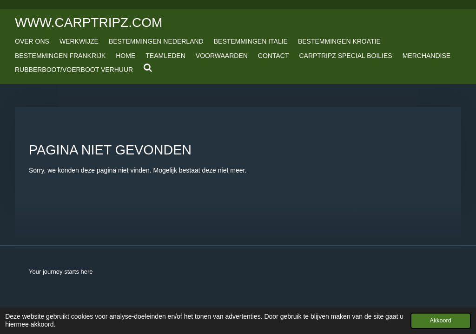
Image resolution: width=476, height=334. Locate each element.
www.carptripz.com (88, 22)
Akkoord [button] (440, 320)
